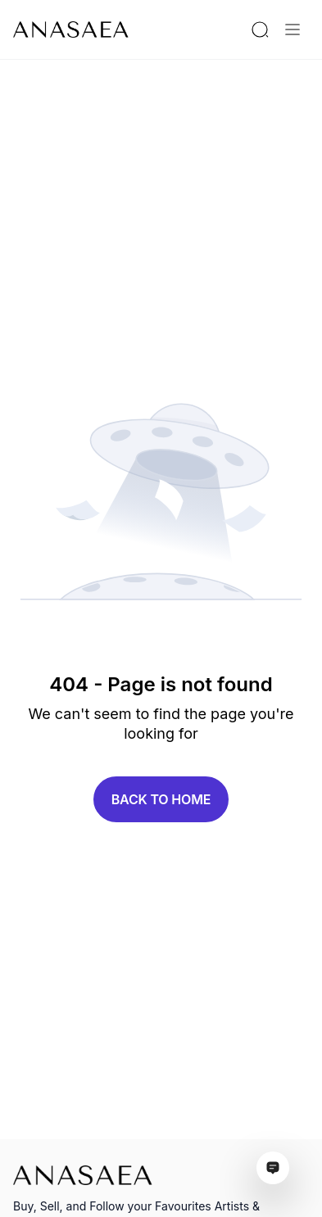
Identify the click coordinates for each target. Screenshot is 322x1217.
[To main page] (71, 29)
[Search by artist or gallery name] (259, 29)
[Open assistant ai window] (272, 1167)
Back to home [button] (161, 799)
